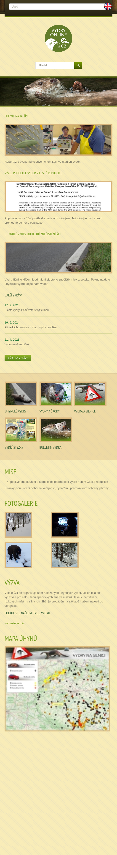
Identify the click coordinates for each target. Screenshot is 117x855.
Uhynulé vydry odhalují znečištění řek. (33, 234)
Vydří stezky (14, 447)
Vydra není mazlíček (17, 344)
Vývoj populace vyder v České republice (33, 173)
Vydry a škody (50, 411)
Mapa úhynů (21, 638)
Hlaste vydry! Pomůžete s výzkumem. (27, 310)
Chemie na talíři (16, 116)
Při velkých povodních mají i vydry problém (30, 327)
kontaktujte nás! (15, 623)
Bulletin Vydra (50, 447)
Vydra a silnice (85, 411)
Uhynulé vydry (16, 411)
